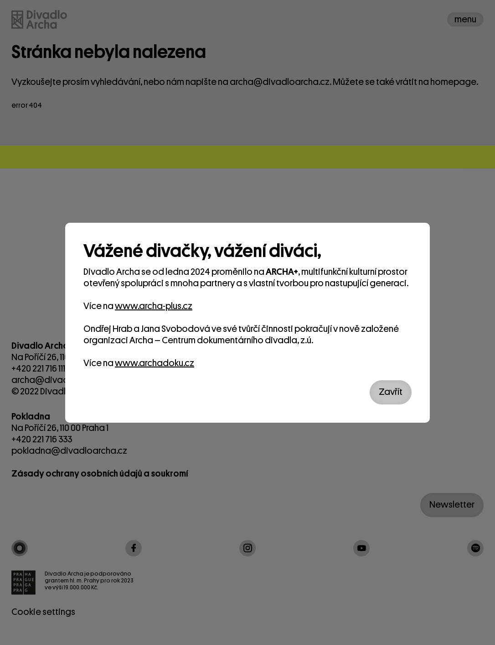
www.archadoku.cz (154, 363)
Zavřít (390, 392)
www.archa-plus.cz (153, 306)
